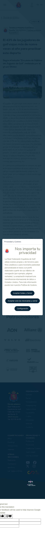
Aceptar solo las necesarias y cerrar (22, 301)
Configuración (22, 308)
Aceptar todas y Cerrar (22, 293)
